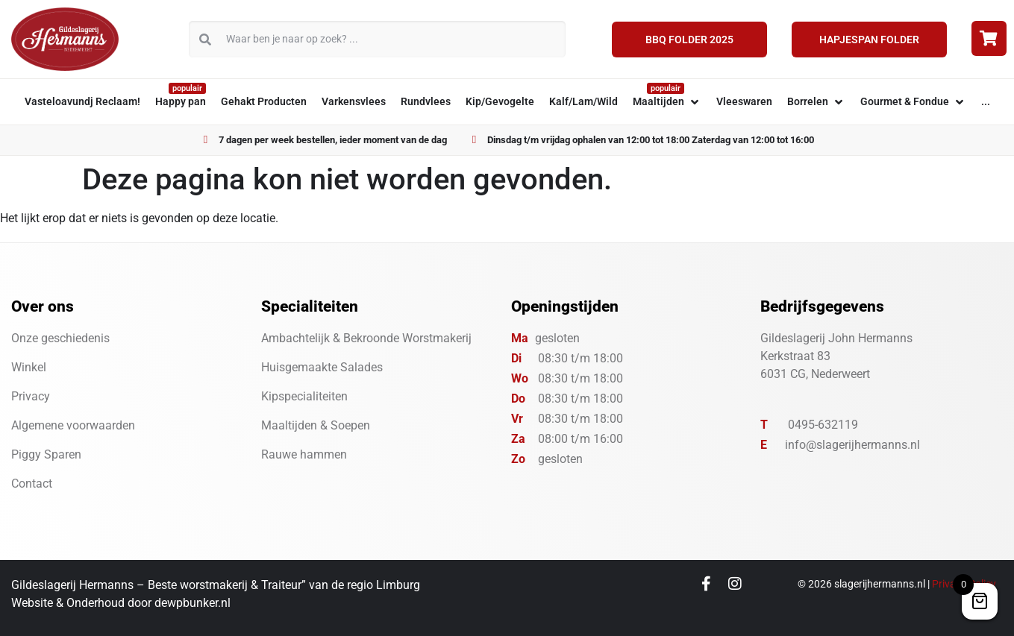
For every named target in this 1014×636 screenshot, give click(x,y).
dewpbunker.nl (192, 603)
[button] (667, 101)
